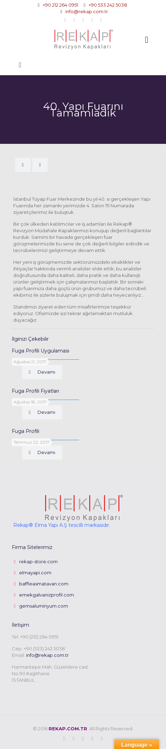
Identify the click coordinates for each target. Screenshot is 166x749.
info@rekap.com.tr (86, 11)
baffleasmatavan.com (43, 583)
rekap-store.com (38, 561)
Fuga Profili (25, 431)
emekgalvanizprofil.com (46, 595)
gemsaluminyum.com (43, 606)
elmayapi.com (35, 572)
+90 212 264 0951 (60, 5)
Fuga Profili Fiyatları (35, 391)
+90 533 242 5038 (108, 5)
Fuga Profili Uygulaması (40, 351)
